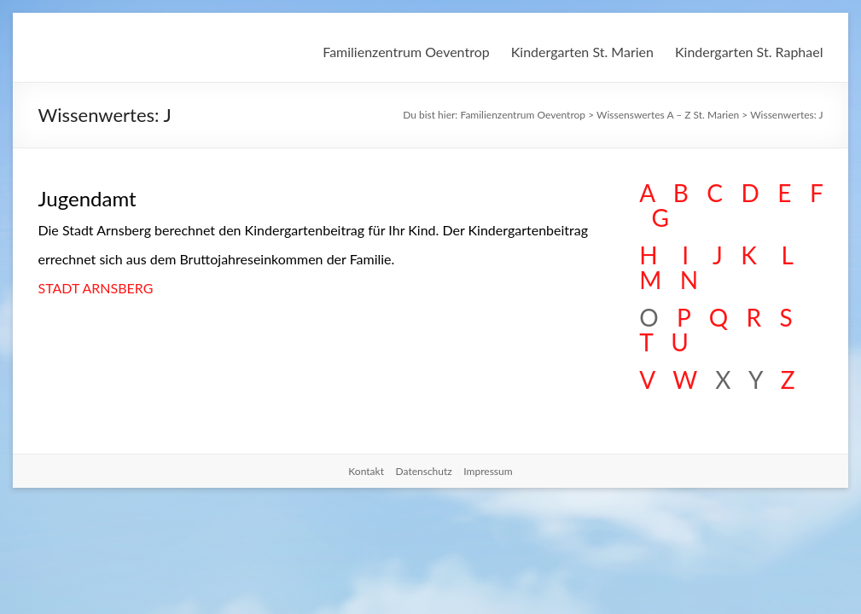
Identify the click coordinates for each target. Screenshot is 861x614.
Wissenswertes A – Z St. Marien (667, 114)
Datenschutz (424, 471)
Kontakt (366, 471)
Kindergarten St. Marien (582, 51)
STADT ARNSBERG (96, 288)
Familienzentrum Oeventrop (406, 51)
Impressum (487, 471)
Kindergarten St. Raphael (749, 51)
